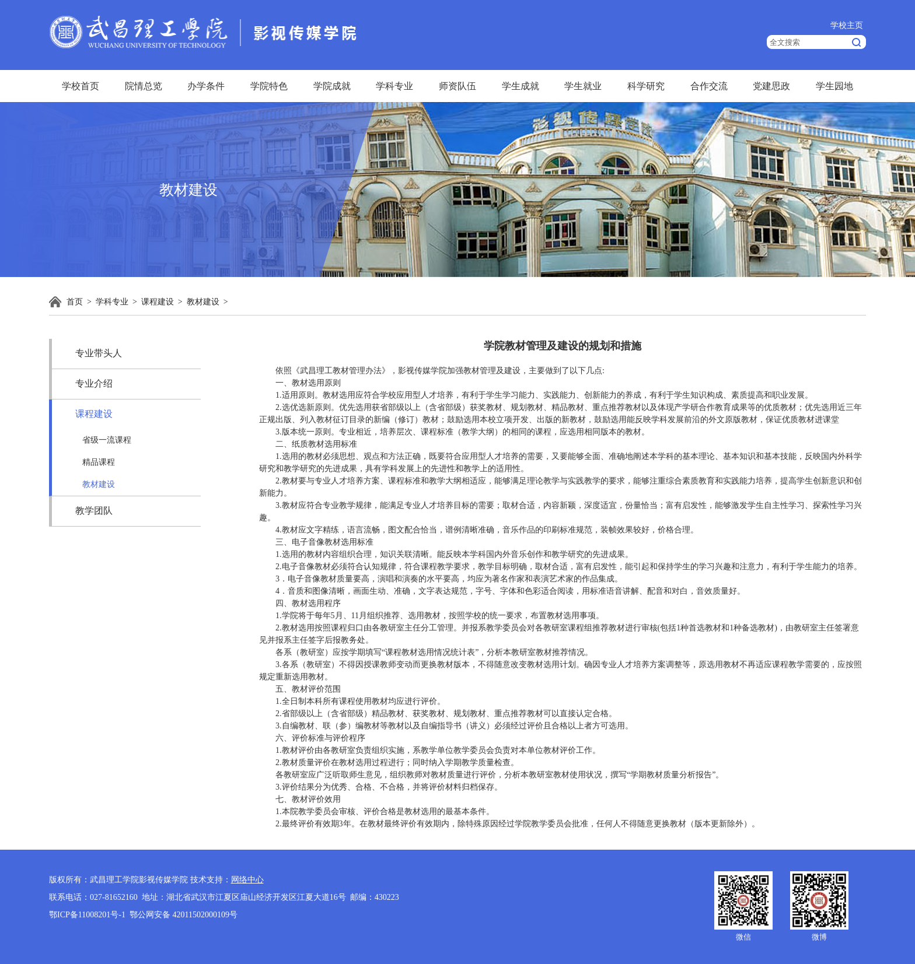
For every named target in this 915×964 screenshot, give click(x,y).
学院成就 (332, 86)
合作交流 (709, 86)
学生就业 (583, 86)
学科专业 (394, 86)
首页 (75, 301)
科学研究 (646, 86)
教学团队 (94, 511)
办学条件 (206, 86)
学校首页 (80, 86)
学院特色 (269, 86)
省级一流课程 (106, 440)
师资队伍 (457, 86)
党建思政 (771, 86)
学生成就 (520, 86)
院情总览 (143, 86)
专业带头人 (98, 353)
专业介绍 (94, 383)
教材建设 (203, 301)
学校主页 (846, 25)
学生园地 (834, 86)
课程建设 (157, 301)
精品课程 (98, 462)
